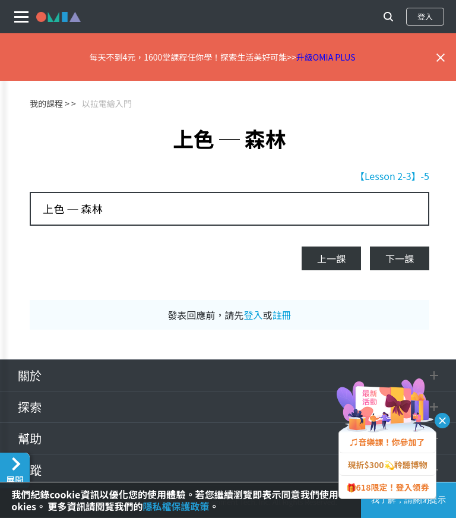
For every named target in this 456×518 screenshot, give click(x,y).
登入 (425, 16)
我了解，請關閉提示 (408, 499)
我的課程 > (49, 103)
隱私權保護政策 (176, 506)
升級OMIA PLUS (326, 57)
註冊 (282, 315)
